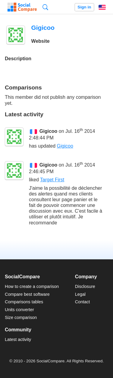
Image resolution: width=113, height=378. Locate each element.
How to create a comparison (32, 286)
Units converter (19, 309)
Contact (82, 301)
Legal (80, 294)
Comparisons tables (24, 301)
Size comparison (21, 317)
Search (45, 7)
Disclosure (85, 286)
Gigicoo (48, 131)
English (102, 7)
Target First (52, 179)
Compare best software (27, 294)
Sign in (84, 7)
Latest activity (18, 339)
